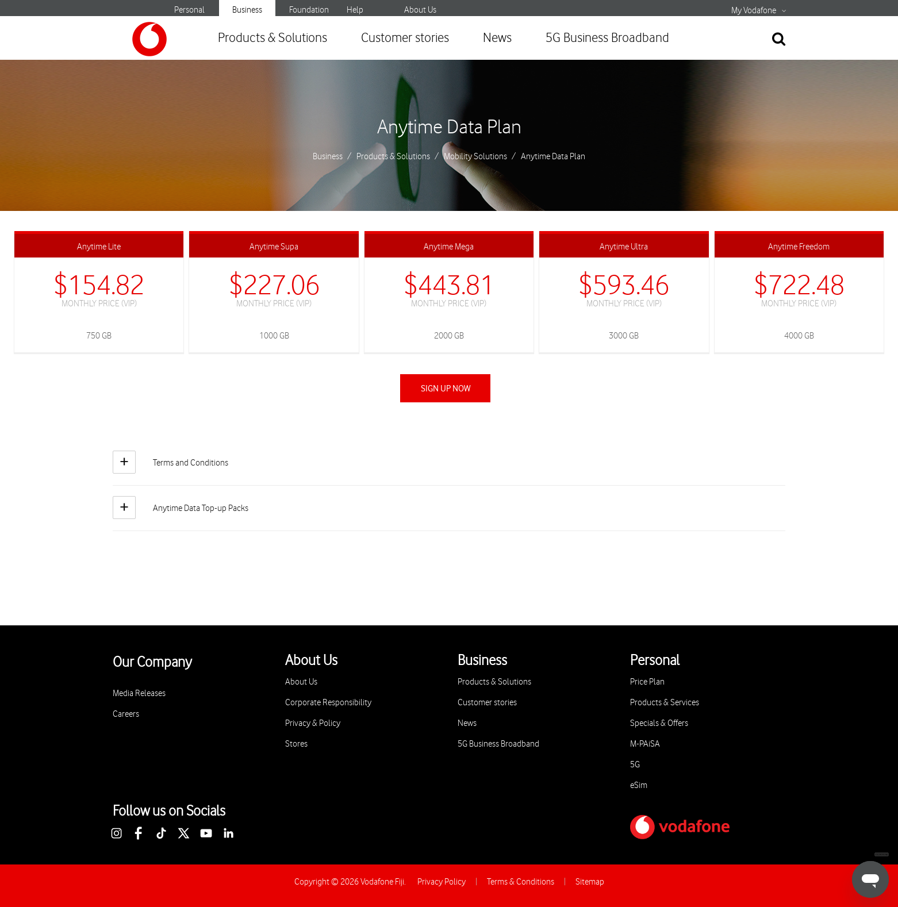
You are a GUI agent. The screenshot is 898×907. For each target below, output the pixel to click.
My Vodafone (753, 11)
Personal (189, 10)
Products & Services (664, 703)
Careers (126, 714)
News (497, 38)
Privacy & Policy (312, 723)
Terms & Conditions (520, 882)
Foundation (309, 10)
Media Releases (139, 693)
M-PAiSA (645, 744)
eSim (638, 785)
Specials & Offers (659, 723)
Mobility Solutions (475, 157)
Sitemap (589, 882)
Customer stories (405, 38)
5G (635, 765)
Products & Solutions (272, 38)
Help (355, 10)
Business (247, 10)
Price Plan (647, 682)
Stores (296, 744)
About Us (420, 10)
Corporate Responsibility (328, 703)
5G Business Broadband (607, 38)
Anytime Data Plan (449, 127)
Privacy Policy (441, 882)
